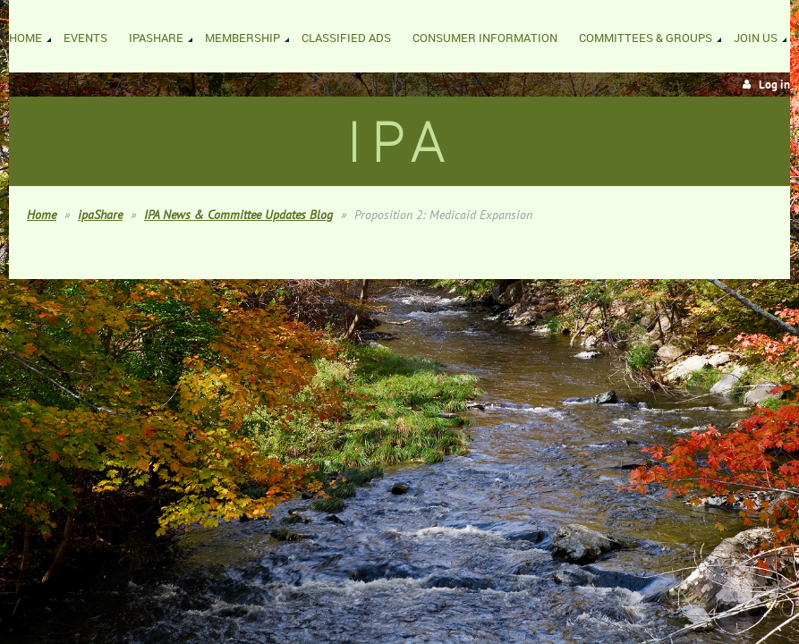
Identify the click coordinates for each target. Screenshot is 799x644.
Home (41, 215)
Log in (774, 84)
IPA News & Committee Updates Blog (238, 215)
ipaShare (100, 215)
